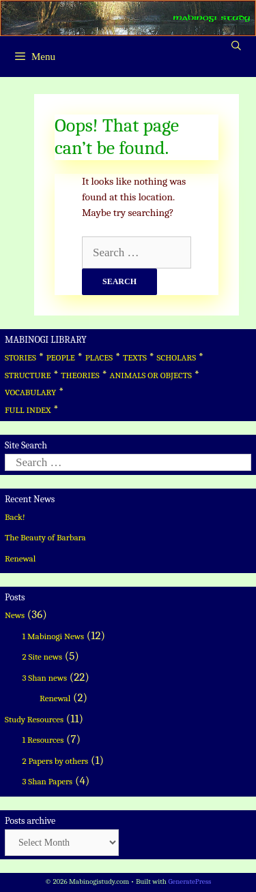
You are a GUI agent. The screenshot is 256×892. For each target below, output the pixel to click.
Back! (15, 517)
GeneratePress (189, 881)
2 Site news (43, 656)
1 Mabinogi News (54, 636)
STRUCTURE (28, 375)
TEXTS (135, 357)
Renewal (20, 558)
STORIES (20, 357)
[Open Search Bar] (236, 46)
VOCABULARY (30, 392)
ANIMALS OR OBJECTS (150, 375)
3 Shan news (45, 678)
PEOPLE (60, 357)
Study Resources (34, 719)
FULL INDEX (28, 410)
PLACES (99, 357)
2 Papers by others (56, 761)
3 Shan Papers (48, 781)
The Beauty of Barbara (45, 537)
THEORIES (80, 375)
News (15, 615)
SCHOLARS (176, 357)
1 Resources (43, 740)
